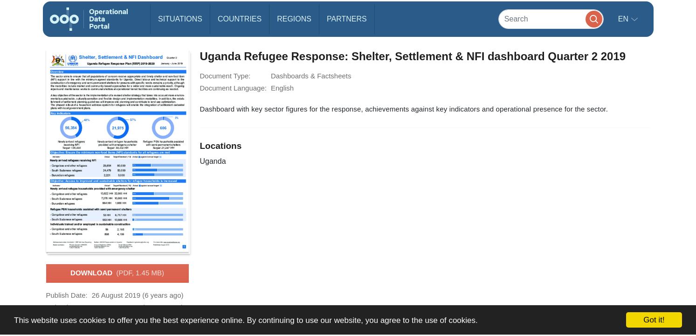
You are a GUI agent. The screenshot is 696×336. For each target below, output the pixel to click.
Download (117, 273)
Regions (294, 19)
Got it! (653, 319)
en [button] (624, 19)
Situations (180, 19)
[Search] (551, 18)
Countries (240, 19)
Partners (347, 19)
